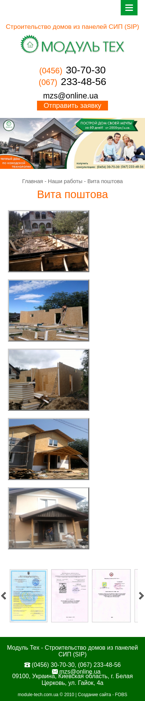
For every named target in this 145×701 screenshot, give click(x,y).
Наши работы (65, 181)
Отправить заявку (72, 105)
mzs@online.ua (70, 95)
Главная (32, 181)
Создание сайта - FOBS (102, 694)
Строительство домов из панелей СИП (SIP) (72, 26)
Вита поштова (105, 181)
